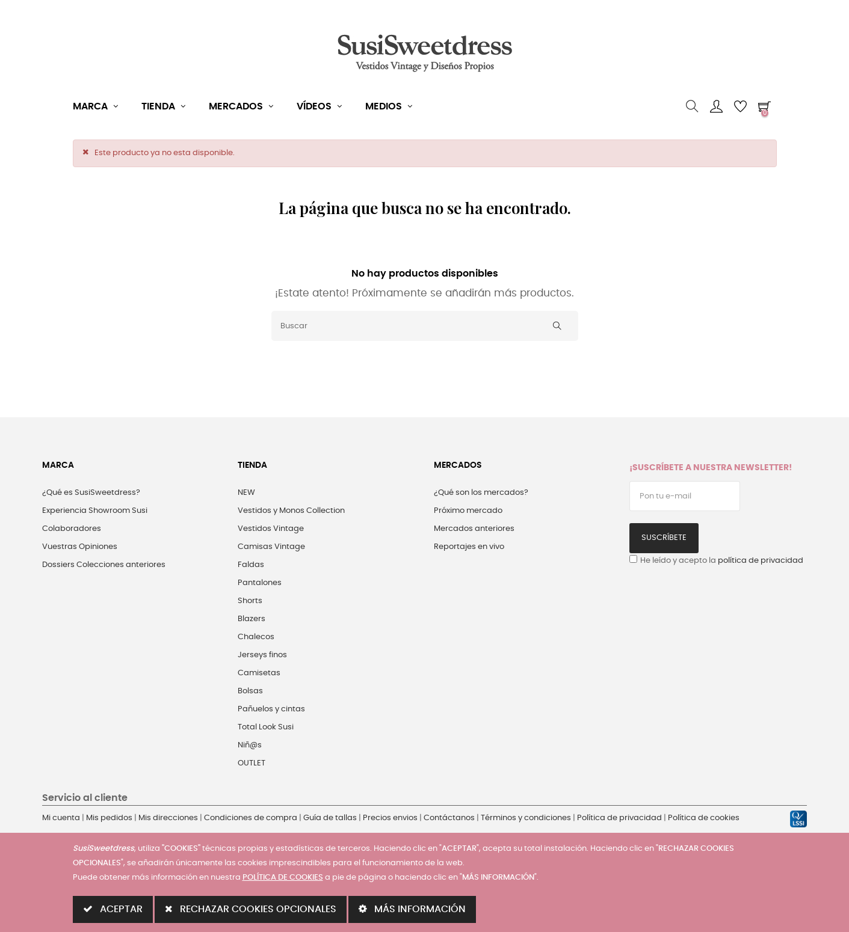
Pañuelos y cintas (271, 709)
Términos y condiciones (526, 818)
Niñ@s (250, 745)
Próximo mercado (468, 511)
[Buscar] (424, 326)
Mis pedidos (109, 818)
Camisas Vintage (271, 547)
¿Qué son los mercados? (481, 493)
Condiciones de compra (250, 818)
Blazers (251, 619)
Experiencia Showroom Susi (94, 511)
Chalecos (256, 637)
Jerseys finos (262, 655)
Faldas (251, 565)
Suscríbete (664, 538)
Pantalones (260, 583)
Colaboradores (71, 529)
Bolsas (250, 691)
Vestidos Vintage (271, 529)
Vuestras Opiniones (79, 547)
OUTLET (251, 763)
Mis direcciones (168, 818)
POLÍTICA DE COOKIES (282, 877)
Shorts (250, 601)
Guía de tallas (330, 818)
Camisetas (259, 673)
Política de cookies (703, 818)
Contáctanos (449, 818)
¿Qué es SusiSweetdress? (91, 493)
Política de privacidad (619, 818)
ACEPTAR (113, 909)
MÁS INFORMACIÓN (412, 909)
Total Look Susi (266, 727)
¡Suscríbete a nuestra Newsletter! (710, 468)
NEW (246, 493)
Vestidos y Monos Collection (291, 511)
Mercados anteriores (474, 529)
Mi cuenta (61, 818)
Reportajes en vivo (469, 547)
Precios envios (390, 818)
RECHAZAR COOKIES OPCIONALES (250, 909)
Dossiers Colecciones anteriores (103, 565)
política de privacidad (760, 561)
